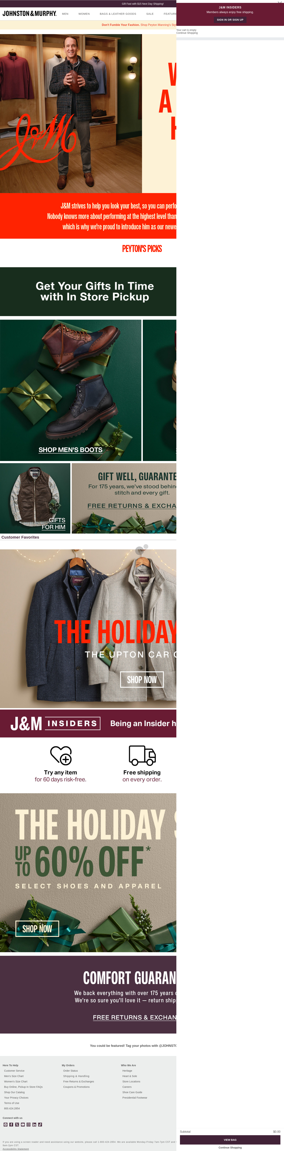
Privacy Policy (230, 1142)
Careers (127, 1086)
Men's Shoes (189, 1076)
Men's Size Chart (14, 1076)
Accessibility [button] (210, 1142)
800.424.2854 (12, 1108)
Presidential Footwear (135, 1097)
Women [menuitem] (84, 13)
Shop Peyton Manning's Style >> (142, 24)
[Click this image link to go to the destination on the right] (249, 498)
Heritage (127, 1070)
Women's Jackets (191, 1103)
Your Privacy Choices (16, 1097)
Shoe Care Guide (132, 1092)
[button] (269, 537)
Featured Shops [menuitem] (177, 13)
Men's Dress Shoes (193, 1081)
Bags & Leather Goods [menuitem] (118, 13)
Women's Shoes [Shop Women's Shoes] (191, 1092)
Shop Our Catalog (14, 1092)
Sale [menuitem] (150, 13)
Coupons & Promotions (76, 1086)
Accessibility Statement (16, 1149)
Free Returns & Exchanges (78, 1081)
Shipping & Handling (76, 1076)
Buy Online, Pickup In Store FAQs (23, 1086)
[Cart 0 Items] (278, 13)
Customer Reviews (192, 1070)
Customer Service (14, 1070)
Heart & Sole (130, 1076)
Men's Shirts (189, 1086)
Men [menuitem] (65, 13)
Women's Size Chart (15, 1081)
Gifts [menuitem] (204, 13)
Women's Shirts (190, 1097)
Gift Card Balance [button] (251, 1076)
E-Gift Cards (248, 1070)
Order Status (70, 1070)
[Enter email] (243, 1123)
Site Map (248, 1142)
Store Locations (131, 1081)
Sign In (266, 17)
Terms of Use (11, 1103)
